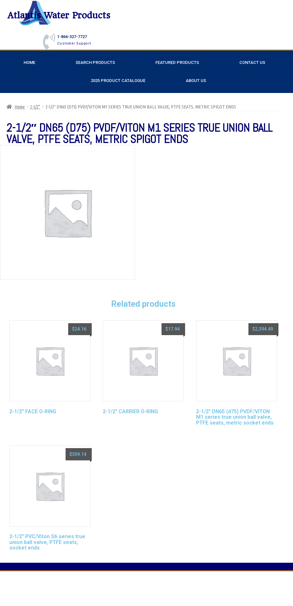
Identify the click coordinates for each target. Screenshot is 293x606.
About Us (196, 80)
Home (29, 62)
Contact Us (252, 62)
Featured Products (177, 62)
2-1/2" (35, 106)
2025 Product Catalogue (118, 80)
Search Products (95, 62)
